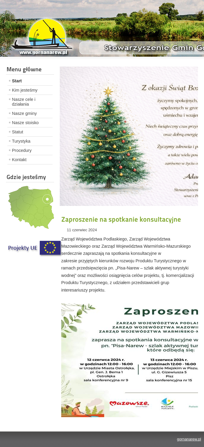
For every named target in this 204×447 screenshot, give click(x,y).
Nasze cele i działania (23, 102)
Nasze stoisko (25, 122)
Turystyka (21, 141)
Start (17, 80)
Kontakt (19, 159)
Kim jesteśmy (25, 90)
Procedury (22, 150)
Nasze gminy (24, 113)
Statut (17, 132)
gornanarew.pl (189, 439)
